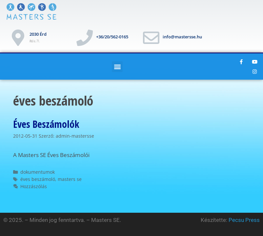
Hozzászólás (33, 186)
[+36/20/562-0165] (84, 38)
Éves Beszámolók (46, 124)
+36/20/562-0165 (112, 37)
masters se (70, 179)
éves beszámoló (37, 179)
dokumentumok (37, 172)
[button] (117, 66)
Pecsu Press (244, 220)
